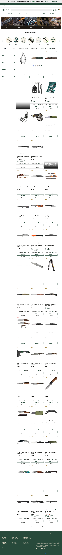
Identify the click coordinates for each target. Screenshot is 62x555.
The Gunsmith (14, 539)
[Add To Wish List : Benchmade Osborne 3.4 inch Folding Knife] (29, 140)
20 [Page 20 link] (42, 526)
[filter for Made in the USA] (9, 51)
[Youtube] (39, 549)
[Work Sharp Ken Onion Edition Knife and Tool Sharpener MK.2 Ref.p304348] (37, 117)
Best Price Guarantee (26, 543)
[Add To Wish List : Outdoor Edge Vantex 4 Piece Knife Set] (57, 169)
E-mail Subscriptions (4, 543)
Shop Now (36, 3)
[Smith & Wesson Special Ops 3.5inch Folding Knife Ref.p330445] (51, 206)
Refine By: (42, 48)
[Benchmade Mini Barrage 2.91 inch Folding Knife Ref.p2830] (51, 324)
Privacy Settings (47, 1)
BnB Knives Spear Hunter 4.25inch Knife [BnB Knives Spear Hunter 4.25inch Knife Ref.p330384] (51, 393)
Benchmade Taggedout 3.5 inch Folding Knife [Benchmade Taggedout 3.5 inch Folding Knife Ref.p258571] (37, 246)
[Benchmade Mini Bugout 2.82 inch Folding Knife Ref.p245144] (51, 117)
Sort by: (50, 48)
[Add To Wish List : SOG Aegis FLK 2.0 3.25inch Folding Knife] (43, 258)
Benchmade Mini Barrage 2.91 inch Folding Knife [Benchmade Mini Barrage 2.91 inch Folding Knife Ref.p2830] (50, 334)
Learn (2, 547)
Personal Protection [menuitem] (22, 13)
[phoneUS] (48, 540)
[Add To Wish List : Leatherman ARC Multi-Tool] (29, 51)
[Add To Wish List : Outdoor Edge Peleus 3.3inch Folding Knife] (43, 288)
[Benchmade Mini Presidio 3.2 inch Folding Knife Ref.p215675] (37, 501)
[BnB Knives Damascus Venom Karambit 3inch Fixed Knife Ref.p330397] (23, 442)
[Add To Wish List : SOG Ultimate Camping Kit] (43, 81)
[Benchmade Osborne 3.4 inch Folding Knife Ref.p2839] (23, 146)
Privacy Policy (33, 1)
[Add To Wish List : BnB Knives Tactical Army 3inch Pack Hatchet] (29, 347)
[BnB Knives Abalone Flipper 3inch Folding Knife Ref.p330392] (23, 472)
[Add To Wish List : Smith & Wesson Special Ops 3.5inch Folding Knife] (57, 199)
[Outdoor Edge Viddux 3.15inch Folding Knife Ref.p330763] (23, 294)
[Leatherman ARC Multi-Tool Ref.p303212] (23, 58)
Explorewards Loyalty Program (27, 538)
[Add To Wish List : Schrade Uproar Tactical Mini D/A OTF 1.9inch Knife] (43, 406)
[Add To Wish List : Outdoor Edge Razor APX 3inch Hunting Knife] (43, 199)
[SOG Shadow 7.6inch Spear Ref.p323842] (23, 265)
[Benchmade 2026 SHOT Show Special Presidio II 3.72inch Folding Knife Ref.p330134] (51, 58)
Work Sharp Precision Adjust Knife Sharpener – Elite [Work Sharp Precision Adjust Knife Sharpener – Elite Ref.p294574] (22, 127)
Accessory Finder (14, 543)
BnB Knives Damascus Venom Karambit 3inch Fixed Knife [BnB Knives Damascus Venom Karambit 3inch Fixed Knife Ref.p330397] (23, 453)
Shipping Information (4, 539)
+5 (41, 65)
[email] (48, 535)
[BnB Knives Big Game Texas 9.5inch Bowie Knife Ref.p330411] (37, 353)
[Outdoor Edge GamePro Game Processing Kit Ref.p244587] (51, 87)
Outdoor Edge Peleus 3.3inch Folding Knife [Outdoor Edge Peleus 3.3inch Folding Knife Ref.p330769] (37, 305)
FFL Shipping (14, 542)
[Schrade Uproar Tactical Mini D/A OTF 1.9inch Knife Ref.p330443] (37, 413)
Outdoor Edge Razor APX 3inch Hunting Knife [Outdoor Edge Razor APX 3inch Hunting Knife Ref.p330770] (37, 216)
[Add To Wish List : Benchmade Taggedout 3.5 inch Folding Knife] (43, 229)
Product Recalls (4, 542)
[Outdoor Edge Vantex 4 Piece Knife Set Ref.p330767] (51, 176)
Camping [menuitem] (30, 13)
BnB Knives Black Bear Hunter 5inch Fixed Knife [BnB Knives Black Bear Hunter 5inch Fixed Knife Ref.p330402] (36, 453)
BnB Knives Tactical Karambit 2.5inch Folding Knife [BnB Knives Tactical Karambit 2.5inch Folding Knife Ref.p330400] (51, 423)
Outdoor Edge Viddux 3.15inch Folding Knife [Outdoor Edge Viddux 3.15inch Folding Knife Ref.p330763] (23, 305)
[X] (44, 549)
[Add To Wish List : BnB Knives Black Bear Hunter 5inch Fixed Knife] (43, 436)
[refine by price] (45, 48)
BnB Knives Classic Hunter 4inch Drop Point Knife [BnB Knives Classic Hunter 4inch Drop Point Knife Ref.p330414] (23, 394)
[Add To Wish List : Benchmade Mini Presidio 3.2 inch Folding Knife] (43, 495)
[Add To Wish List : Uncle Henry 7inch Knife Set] (29, 317)
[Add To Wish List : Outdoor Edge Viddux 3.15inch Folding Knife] (29, 288)
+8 (55, 509)
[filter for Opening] (9, 69)
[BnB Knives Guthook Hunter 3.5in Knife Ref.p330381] (51, 472)
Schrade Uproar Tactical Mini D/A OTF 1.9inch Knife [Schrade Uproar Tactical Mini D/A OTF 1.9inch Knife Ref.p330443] (37, 423)
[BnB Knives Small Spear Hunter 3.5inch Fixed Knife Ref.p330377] (23, 413)
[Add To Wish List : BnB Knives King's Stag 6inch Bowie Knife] (57, 347)
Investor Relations (25, 539)
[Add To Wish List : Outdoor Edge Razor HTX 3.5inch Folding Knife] (29, 199)
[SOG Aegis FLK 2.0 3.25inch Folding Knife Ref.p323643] (37, 265)
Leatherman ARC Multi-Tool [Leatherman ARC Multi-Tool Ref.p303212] (21, 67)
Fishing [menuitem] (27, 13)
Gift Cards (3, 534)
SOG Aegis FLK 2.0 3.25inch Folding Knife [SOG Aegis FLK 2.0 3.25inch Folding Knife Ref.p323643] (36, 275)
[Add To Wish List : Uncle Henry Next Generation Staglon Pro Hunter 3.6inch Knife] (29, 169)
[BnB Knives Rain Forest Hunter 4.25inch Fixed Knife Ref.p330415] (37, 383)
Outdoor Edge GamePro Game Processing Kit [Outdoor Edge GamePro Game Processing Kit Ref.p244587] (49, 98)
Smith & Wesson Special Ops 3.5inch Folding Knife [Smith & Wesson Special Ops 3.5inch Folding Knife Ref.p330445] (50, 216)
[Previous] (3, 41)
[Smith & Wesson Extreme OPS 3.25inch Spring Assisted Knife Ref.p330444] (51, 294)
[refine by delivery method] (34, 48)
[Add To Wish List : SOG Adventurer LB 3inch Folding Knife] (57, 229)
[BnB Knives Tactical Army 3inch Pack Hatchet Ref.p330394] (23, 353)
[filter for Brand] (9, 55)
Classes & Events (14, 537)
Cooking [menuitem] (41, 13)
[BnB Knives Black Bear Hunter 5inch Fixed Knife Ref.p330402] (37, 442)
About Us (24, 534)
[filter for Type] (9, 58)
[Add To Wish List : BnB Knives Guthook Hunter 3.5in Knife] (57, 465)
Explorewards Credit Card (26, 537)
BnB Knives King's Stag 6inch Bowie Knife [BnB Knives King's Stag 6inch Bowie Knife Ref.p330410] (50, 364)
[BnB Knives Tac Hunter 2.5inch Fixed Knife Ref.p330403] (23, 501)
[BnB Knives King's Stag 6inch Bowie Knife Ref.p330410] (51, 353)
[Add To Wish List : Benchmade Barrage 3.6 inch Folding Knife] (43, 317)
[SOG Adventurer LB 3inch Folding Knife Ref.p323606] (51, 235)
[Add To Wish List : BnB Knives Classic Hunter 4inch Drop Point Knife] (29, 377)
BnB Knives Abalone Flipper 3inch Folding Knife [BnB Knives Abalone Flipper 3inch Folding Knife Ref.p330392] (22, 482)
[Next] (59, 41)
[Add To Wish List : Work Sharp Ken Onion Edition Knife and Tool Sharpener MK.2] (43, 110)
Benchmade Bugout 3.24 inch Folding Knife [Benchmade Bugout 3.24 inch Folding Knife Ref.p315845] (37, 68)
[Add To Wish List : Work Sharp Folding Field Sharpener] (57, 258)
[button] (59, 535)
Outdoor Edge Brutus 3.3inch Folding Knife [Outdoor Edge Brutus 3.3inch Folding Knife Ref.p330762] (36, 187)
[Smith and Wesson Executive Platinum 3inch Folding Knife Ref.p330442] (23, 235)
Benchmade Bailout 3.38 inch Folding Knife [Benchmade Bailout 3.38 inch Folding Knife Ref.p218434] (51, 512)
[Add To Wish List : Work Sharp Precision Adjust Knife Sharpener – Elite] (29, 110)
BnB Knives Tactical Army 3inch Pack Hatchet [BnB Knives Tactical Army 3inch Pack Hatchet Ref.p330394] (23, 364)
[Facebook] (36, 549)
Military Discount (4, 546)
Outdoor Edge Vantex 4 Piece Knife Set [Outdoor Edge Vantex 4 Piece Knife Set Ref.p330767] (51, 186)
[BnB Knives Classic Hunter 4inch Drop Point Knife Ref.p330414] (23, 383)
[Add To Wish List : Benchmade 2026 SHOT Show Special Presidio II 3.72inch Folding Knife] (57, 51)
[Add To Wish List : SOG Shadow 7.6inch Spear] (29, 258)
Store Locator (14, 534)
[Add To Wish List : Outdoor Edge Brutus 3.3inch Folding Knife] (43, 169)
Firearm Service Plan (15, 546)
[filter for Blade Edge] (9, 72)
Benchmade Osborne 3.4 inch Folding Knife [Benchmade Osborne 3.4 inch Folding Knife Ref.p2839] (23, 157)
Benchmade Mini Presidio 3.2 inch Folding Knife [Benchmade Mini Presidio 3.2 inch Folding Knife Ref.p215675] (36, 512)
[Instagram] (42, 549)
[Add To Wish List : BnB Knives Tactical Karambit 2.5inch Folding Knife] (57, 406)
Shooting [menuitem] (12, 13)
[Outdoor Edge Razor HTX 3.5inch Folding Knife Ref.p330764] (23, 206)
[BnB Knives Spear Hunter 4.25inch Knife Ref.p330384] (51, 383)
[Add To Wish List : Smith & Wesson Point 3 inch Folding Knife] (43, 140)
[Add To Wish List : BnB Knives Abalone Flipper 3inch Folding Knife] (29, 465)
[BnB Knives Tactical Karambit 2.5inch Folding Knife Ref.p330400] (51, 413)
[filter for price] (9, 79)
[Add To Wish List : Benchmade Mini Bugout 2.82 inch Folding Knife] (57, 110)
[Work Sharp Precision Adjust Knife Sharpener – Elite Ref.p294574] (23, 117)
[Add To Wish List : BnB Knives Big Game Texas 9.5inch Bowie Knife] (43, 347)
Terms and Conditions (39, 546)
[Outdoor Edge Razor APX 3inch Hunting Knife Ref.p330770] (37, 206)
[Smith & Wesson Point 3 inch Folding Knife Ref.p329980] (37, 146)
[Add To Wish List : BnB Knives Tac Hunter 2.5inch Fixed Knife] (29, 495)
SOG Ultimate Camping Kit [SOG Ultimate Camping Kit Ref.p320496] (35, 97)
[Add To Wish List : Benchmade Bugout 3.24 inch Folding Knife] (43, 51)
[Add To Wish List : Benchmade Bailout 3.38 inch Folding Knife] (57, 495)
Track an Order (4, 537)
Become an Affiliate (25, 542)
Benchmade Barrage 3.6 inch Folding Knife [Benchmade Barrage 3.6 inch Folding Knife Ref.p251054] (36, 334)
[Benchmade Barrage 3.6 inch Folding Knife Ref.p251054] (37, 324)
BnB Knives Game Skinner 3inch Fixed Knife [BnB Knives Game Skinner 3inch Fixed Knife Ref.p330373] (37, 482)
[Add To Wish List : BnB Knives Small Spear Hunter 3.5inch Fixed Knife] (29, 406)
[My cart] (58, 9)
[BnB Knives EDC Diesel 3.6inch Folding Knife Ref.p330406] (51, 442)
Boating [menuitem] (38, 13)
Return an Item (4, 538)
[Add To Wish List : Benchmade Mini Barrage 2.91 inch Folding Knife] (57, 317)
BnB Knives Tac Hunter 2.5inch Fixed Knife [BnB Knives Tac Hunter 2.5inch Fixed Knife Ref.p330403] (23, 512)
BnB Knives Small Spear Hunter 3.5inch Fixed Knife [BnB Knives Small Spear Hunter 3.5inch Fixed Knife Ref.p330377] (23, 423)
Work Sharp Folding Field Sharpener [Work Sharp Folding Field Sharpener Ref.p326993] (50, 274)
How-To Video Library (15, 538)
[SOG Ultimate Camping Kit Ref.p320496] (37, 87)
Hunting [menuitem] (9, 13)
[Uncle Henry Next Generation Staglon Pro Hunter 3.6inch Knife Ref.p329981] (23, 176)
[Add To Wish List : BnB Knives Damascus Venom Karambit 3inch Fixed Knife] (29, 436)
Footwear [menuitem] (48, 13)
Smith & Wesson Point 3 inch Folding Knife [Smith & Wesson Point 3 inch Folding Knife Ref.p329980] (36, 157)
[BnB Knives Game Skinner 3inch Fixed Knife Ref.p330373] (37, 472)
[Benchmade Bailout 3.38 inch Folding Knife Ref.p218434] (51, 501)
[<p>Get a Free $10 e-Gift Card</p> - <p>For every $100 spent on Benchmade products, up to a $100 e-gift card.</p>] (23, 94)
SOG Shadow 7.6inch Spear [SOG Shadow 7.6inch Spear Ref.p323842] (21, 274)
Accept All (54, 1)
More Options (23, 77)
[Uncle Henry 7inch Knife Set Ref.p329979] (23, 324)
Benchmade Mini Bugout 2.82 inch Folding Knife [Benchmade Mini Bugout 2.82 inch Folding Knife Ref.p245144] (50, 127)
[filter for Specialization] (9, 65)
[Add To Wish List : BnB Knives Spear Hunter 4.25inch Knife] (57, 377)
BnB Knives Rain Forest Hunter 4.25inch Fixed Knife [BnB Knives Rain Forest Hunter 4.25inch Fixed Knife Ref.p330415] (37, 394)
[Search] (12, 10)
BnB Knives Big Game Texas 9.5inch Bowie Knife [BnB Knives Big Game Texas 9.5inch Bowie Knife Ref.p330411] (36, 364)
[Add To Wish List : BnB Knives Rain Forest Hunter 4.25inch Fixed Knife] (43, 377)
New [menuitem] (50, 13)
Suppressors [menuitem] (16, 13)
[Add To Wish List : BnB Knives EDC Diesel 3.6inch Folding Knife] (57, 436)
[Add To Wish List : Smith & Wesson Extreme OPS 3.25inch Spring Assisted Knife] (57, 288)
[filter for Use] (9, 62)
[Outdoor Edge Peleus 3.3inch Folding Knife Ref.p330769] (37, 294)
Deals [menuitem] (53, 13)
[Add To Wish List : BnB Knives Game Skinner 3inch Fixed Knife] (43, 465)
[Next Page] (44, 526)
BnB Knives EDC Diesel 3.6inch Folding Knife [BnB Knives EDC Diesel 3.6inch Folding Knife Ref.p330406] (51, 453)
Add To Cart (51, 77)
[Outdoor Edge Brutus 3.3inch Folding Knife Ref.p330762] (37, 176)
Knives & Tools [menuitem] (34, 13)
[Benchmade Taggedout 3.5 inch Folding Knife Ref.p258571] (37, 235)
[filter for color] (9, 76)
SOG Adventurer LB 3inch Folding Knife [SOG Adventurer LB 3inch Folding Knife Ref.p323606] (51, 245)
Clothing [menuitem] (44, 13)
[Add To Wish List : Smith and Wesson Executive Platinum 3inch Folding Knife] (29, 229)
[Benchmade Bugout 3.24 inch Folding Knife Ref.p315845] (37, 58)
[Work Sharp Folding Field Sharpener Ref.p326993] (51, 265)
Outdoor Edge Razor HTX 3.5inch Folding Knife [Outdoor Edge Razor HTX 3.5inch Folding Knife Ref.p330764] (22, 216)
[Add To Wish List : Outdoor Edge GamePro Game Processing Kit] (57, 81)
